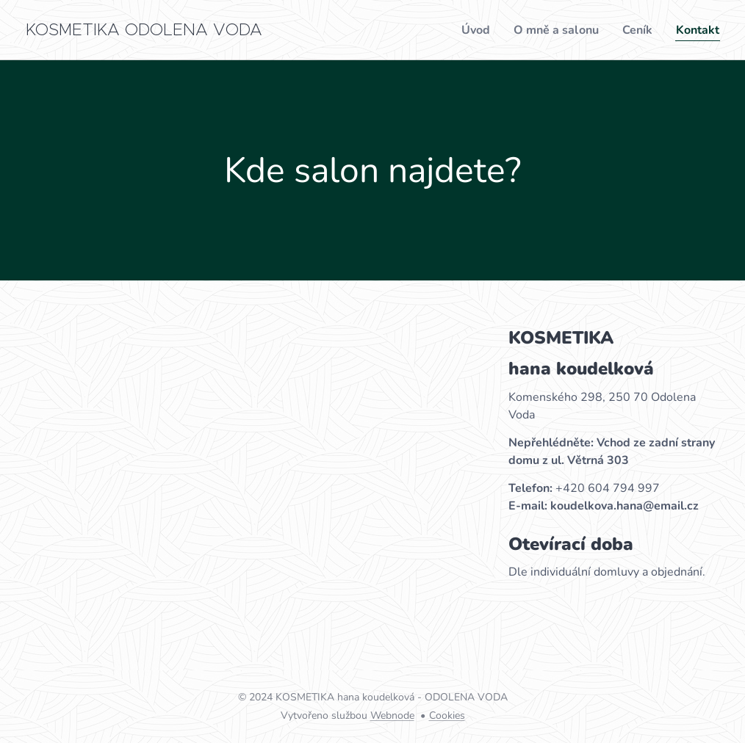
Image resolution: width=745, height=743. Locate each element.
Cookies (447, 715)
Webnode (392, 715)
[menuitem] (464, 30)
